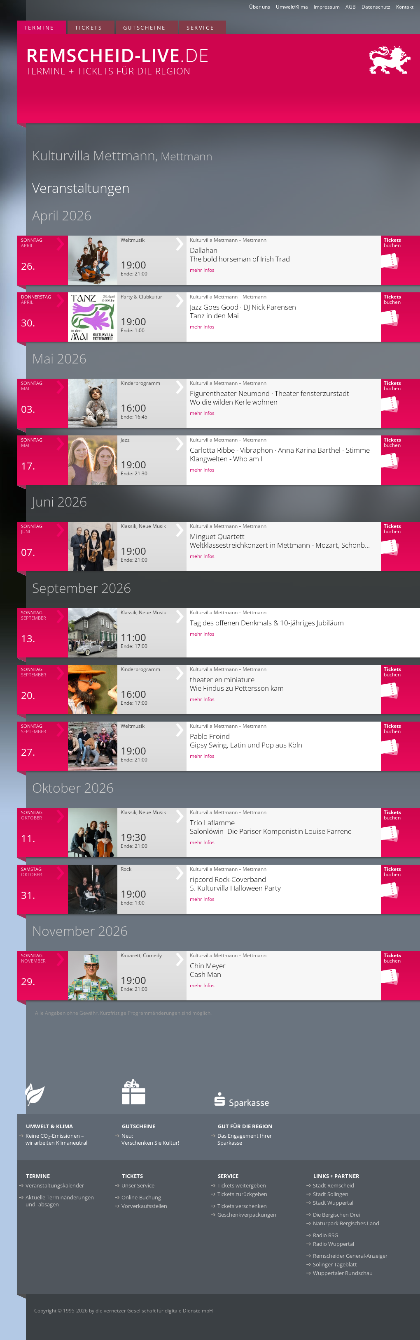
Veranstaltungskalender (55, 1185)
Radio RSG (325, 1235)
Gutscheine (144, 27)
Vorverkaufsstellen (144, 1206)
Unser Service (137, 1185)
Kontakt (404, 6)
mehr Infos (202, 270)
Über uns (259, 6)
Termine (39, 27)
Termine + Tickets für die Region (139, 55)
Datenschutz (376, 6)
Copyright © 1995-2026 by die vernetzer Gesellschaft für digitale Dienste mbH (123, 1310)
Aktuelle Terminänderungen (60, 1201)
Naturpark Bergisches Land (346, 1223)
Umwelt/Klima (292, 6)
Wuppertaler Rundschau (343, 1273)
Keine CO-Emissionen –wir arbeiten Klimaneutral (56, 1139)
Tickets (88, 27)
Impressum (327, 6)
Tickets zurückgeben (242, 1194)
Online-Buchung (141, 1197)
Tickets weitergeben (241, 1185)
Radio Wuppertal (333, 1243)
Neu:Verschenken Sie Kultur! (150, 1139)
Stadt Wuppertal (333, 1202)
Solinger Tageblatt (335, 1264)
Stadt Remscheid (333, 1185)
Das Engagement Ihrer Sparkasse (244, 1139)
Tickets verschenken (242, 1206)
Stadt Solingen (330, 1194)
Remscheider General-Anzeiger (350, 1255)
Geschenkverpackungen (246, 1214)
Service (200, 27)
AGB (350, 6)
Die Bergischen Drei (336, 1214)
